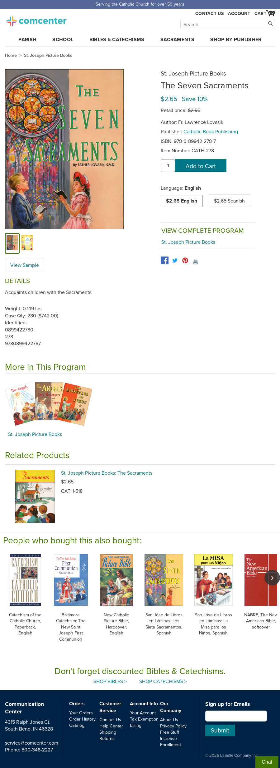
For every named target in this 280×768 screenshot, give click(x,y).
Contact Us (209, 14)
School (62, 39)
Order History (82, 719)
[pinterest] (185, 260)
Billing (135, 725)
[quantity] (168, 165)
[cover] (12, 243)
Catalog (76, 725)
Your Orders (81, 712)
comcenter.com (36, 19)
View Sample (24, 265)
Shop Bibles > (110, 681)
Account (239, 13)
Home (11, 55)
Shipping (107, 732)
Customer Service (110, 707)
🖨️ (195, 261)
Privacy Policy (173, 725)
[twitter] (175, 260)
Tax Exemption (144, 719)
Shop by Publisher (235, 39)
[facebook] (164, 260)
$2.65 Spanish (229, 200)
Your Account (143, 712)
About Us (169, 719)
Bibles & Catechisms (117, 39)
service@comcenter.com (31, 742)
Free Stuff (169, 732)
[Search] (227, 24)
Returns (107, 738)
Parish (27, 39)
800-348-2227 (37, 749)
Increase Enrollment (170, 741)
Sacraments (177, 39)
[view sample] (27, 243)
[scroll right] (272, 577)
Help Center (111, 725)
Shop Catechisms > (163, 681)
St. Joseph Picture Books (48, 55)
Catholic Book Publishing (210, 131)
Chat (267, 762)
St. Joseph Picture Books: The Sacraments (106, 472)
